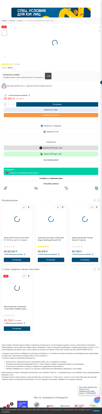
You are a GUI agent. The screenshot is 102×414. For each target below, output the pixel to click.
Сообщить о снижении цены (51, 178)
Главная (4, 20)
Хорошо (96, 410)
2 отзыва (17, 64)
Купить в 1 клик (51, 110)
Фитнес (12, 20)
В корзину (57, 104)
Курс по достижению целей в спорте (24, 173)
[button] (4, 57)
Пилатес (20, 20)
